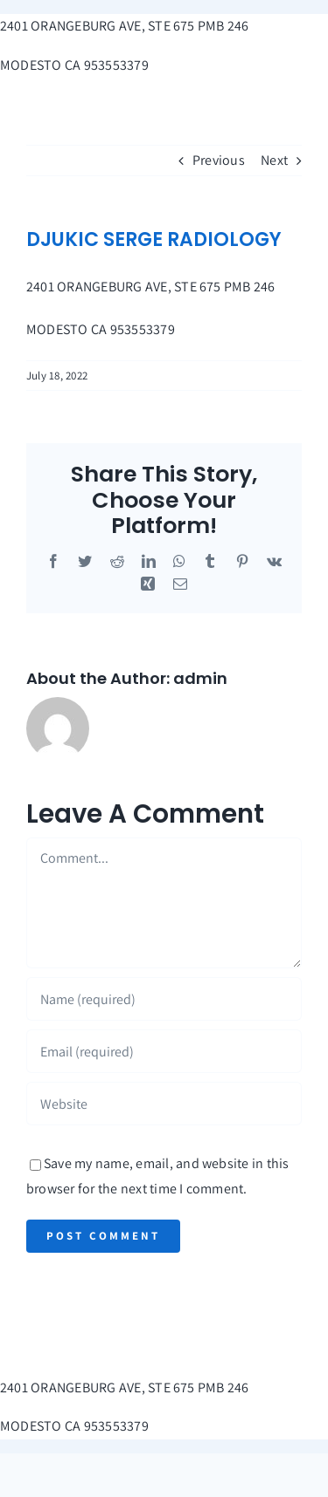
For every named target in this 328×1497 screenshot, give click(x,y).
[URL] (164, 1103)
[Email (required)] (164, 1051)
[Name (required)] (164, 999)
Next (274, 160)
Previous (218, 160)
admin (200, 678)
